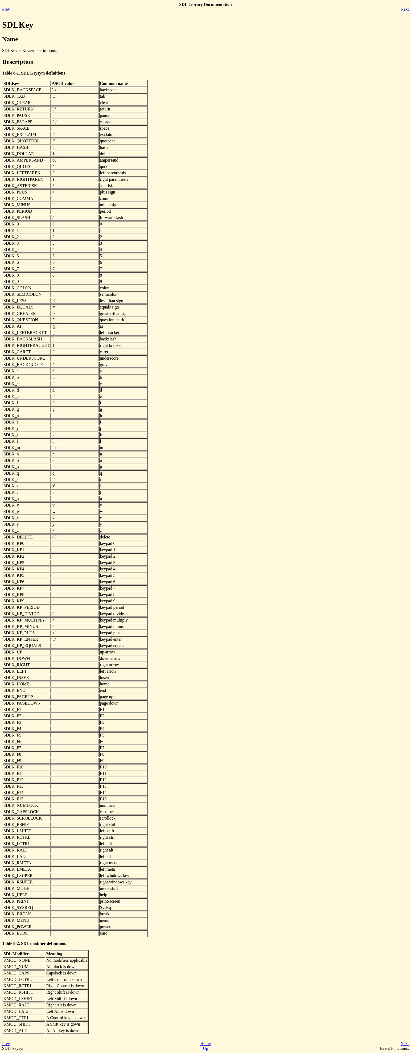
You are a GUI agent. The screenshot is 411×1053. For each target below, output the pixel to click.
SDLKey (17, 25)
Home (205, 1043)
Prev (6, 9)
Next (405, 9)
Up (205, 1048)
